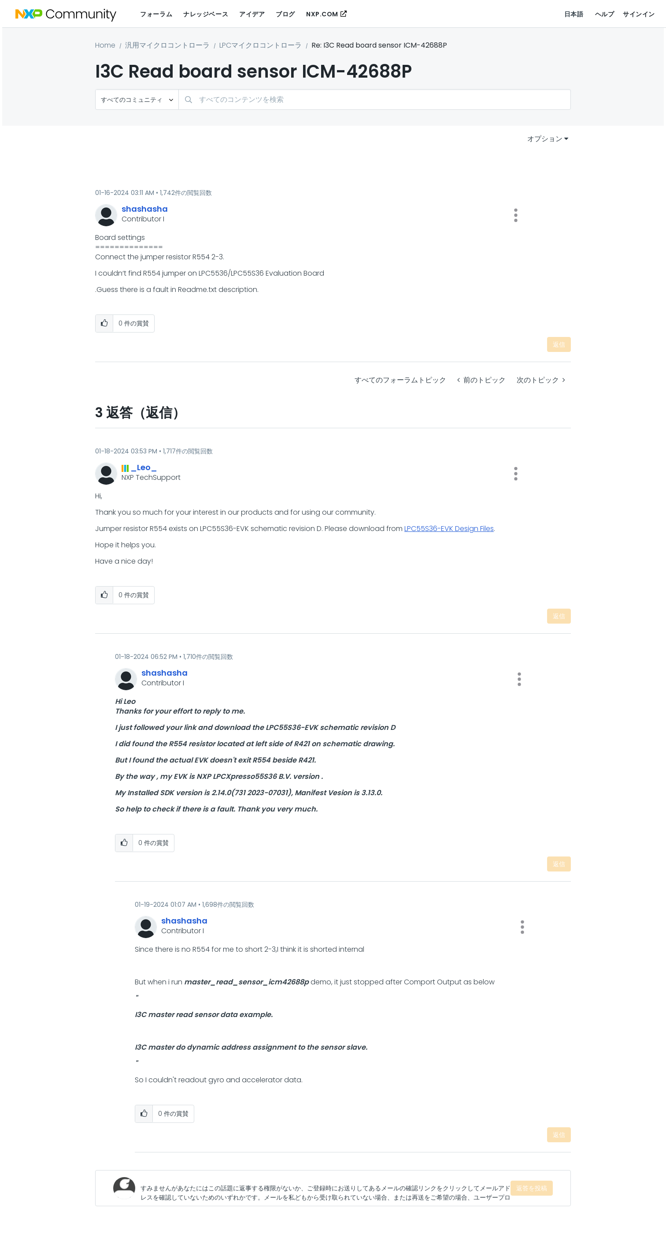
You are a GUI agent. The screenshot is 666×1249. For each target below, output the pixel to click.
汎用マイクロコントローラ (167, 45)
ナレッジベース (205, 14)
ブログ (285, 14)
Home (105, 45)
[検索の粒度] (137, 99)
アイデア (252, 14)
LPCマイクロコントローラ (260, 45)
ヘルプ (604, 14)
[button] (516, 215)
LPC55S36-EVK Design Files (449, 529)
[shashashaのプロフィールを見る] (145, 208)
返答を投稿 (531, 1188)
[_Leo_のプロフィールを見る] (143, 467)
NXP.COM (322, 14)
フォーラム (156, 14)
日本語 (574, 14)
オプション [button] (544, 139)
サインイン (639, 14)
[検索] (374, 99)
